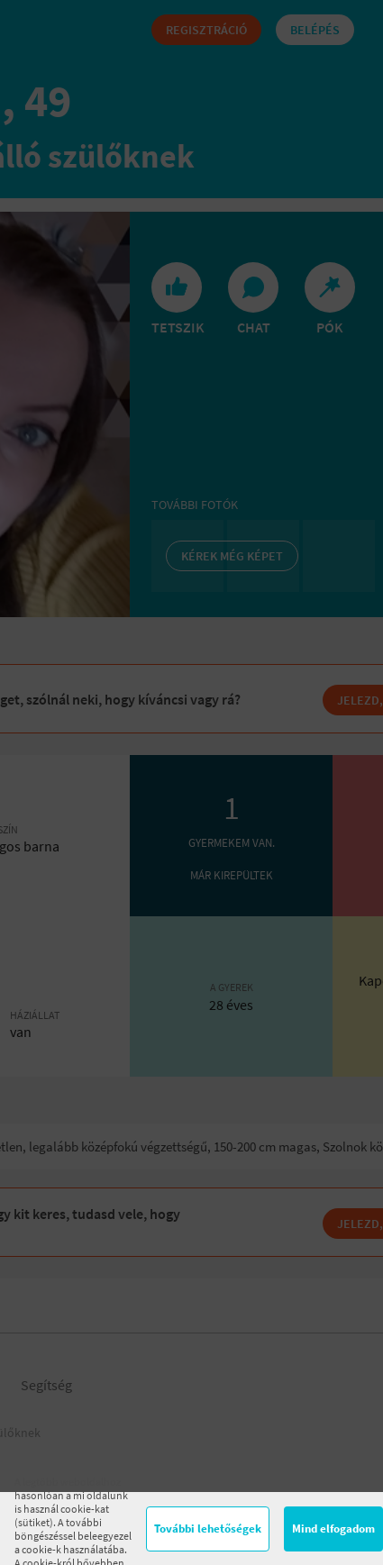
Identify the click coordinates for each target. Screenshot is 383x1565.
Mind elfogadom (333, 1528)
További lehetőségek (207, 1528)
